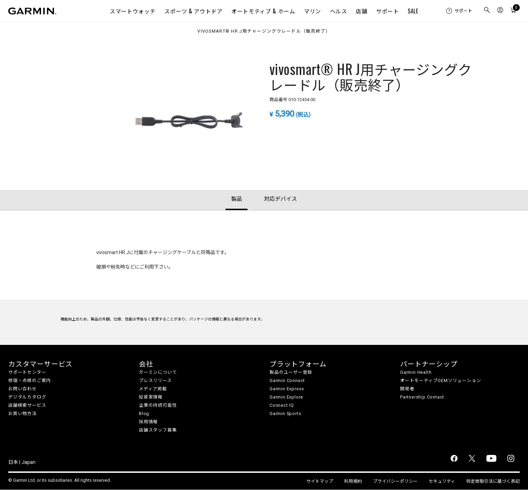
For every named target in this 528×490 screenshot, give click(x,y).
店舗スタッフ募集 (158, 430)
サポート (387, 11)
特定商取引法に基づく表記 (493, 481)
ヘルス (338, 11)
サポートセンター (27, 372)
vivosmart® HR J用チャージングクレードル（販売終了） (263, 31)
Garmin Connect (287, 380)
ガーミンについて (158, 372)
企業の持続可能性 (158, 405)
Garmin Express (287, 388)
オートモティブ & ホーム (263, 11)
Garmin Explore (286, 397)
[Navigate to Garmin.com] (32, 11)
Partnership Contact (422, 397)
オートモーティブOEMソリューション (440, 380)
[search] (487, 11)
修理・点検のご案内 (29, 380)
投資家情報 (151, 397)
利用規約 (353, 481)
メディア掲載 (153, 388)
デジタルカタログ (27, 397)
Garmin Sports (285, 413)
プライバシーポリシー (395, 481)
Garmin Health (415, 372)
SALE (413, 11)
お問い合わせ (22, 388)
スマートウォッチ (132, 11)
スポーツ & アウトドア (193, 11)
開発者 (407, 388)
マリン (312, 11)
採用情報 (148, 421)
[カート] (513, 11)
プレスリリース (155, 380)
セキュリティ (442, 481)
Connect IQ (282, 405)
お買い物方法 (22, 413)
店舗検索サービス (27, 405)
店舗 (361, 11)
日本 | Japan (21, 462)
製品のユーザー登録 (291, 372)
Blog (144, 413)
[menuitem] (459, 11)
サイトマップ (319, 481)
